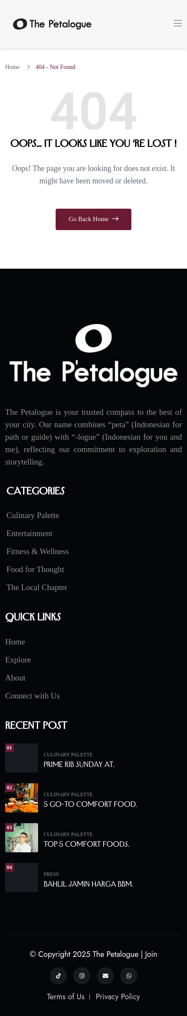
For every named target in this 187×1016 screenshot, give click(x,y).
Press (51, 874)
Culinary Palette (32, 515)
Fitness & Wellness (37, 551)
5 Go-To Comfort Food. (90, 804)
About (15, 677)
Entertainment (29, 533)
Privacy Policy (118, 996)
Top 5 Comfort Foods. (86, 844)
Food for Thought (35, 569)
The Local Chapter (36, 587)
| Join (149, 954)
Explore (18, 659)
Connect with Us (32, 695)
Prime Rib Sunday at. (79, 764)
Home (14, 67)
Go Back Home (93, 219)
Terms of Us (66, 996)
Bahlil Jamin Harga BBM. (88, 884)
